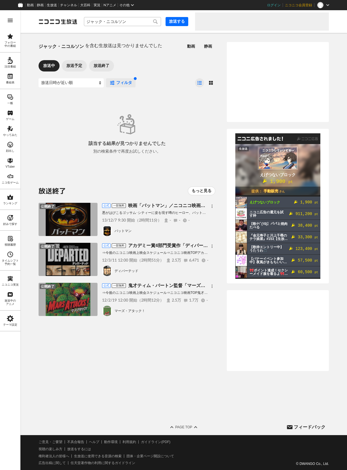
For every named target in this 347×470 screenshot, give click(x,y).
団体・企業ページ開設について (150, 456)
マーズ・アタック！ (130, 311)
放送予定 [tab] (74, 65)
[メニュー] (212, 206)
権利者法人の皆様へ (54, 456)
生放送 (52, 5)
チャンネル (68, 5)
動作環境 (111, 442)
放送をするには (79, 449)
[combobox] (122, 21)
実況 (97, 5)
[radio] (199, 82)
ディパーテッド (126, 271)
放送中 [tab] (49, 65)
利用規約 (129, 442)
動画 (30, 5)
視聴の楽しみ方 (50, 449)
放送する (177, 21)
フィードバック (309, 427)
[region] (10, 240)
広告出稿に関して (52, 463)
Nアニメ (109, 5)
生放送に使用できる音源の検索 (98, 456)
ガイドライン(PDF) (155, 442)
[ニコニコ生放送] (58, 21)
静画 (40, 5)
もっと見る (201, 190)
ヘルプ (94, 442)
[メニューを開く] (10, 20)
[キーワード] (122, 21)
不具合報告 (75, 442)
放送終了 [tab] (101, 65)
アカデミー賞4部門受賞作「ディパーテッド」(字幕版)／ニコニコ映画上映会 (205, 245)
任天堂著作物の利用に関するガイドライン (103, 463)
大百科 (85, 5)
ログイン (274, 5)
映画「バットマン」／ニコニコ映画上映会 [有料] (178, 205)
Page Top (183, 427)
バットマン (123, 231)
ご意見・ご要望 (50, 442)
